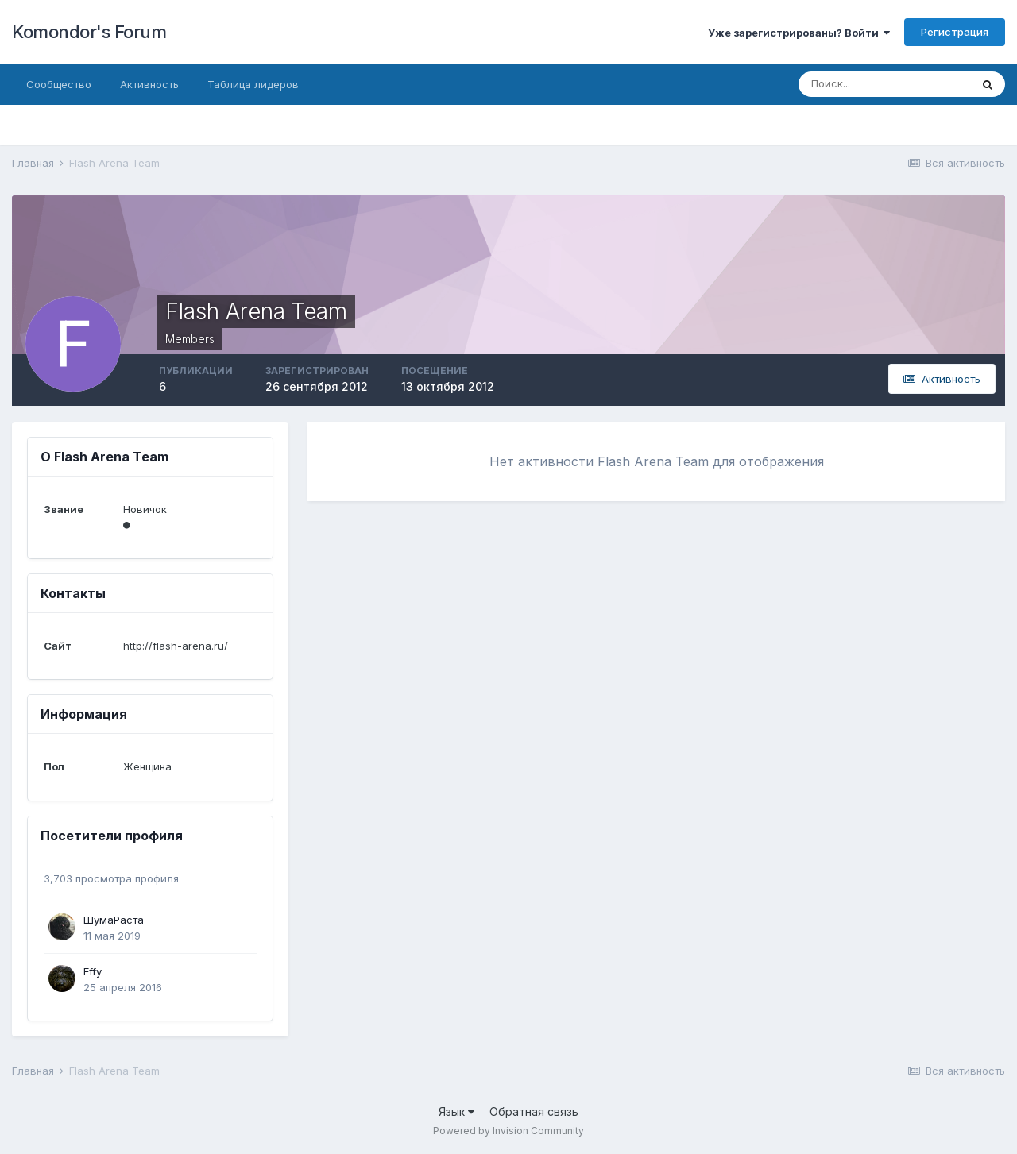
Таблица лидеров (253, 84)
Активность (149, 84)
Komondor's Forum (89, 31)
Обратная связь (533, 1111)
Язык (456, 1111)
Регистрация (954, 31)
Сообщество (58, 84)
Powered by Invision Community (508, 1131)
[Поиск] (884, 84)
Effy (92, 971)
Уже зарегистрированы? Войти (799, 32)
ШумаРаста (113, 919)
